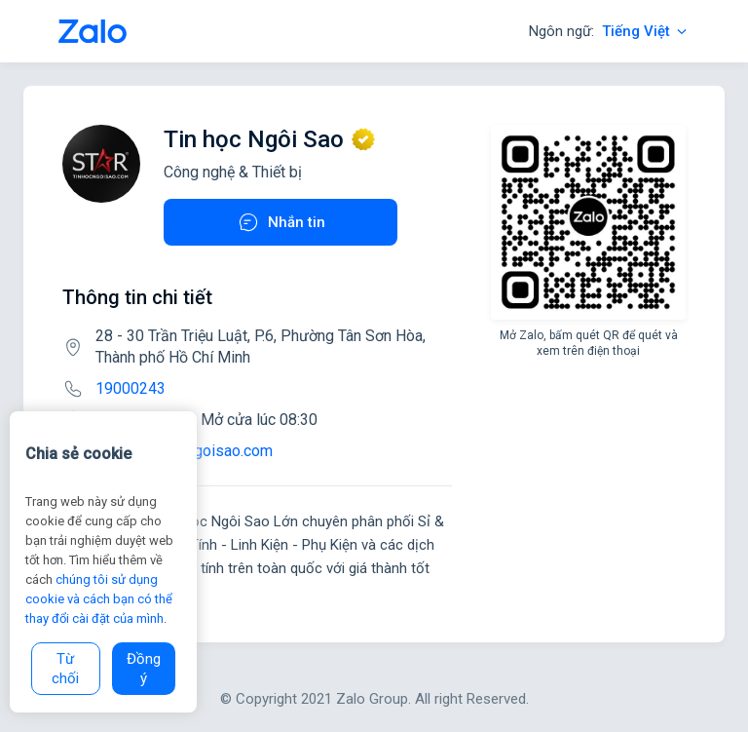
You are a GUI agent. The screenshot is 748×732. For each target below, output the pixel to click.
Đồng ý (144, 668)
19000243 (130, 388)
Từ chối (65, 668)
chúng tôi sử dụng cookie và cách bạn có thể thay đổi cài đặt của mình (98, 599)
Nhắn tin (281, 222)
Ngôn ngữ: (609, 31)
